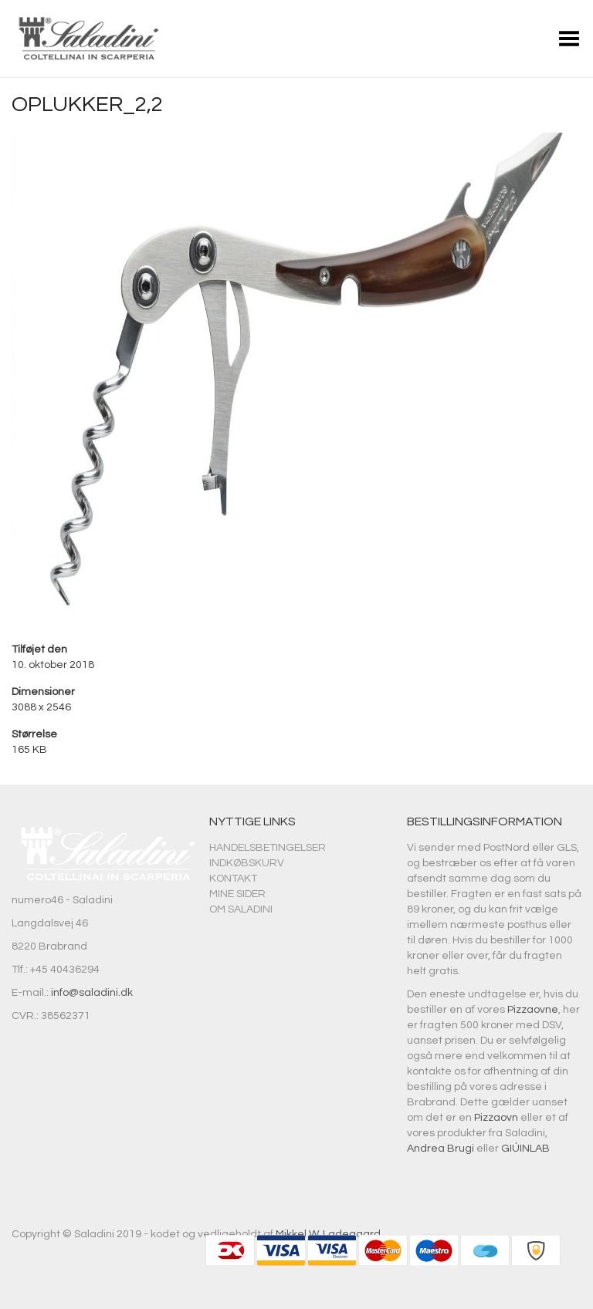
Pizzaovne (532, 1009)
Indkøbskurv (246, 863)
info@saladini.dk (92, 992)
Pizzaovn (496, 1117)
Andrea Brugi (440, 1148)
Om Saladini (241, 909)
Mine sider (237, 894)
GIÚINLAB (525, 1148)
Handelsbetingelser (267, 847)
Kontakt (233, 878)
